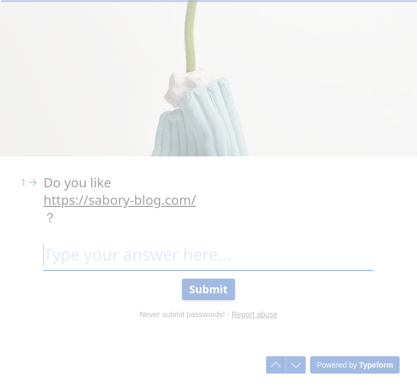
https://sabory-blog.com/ (119, 200)
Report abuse (254, 314)
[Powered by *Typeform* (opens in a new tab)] (355, 365)
